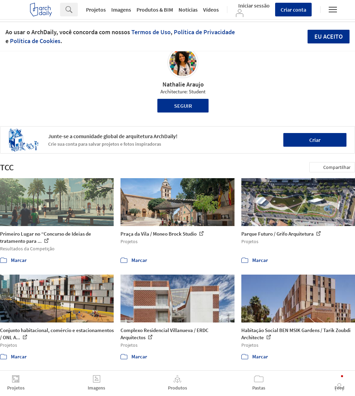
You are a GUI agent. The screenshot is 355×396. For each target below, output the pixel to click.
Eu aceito (328, 36)
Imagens (121, 9)
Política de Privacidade (204, 32)
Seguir (183, 105)
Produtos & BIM (155, 9)
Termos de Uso (151, 32)
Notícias (188, 9)
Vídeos (211, 9)
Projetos (96, 9)
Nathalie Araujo (183, 84)
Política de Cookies (35, 41)
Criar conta (293, 9)
